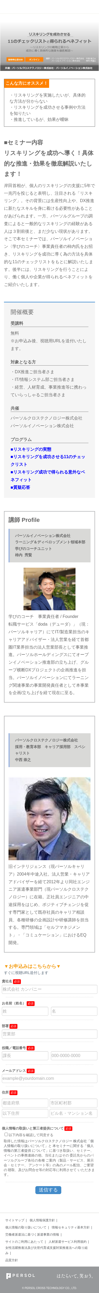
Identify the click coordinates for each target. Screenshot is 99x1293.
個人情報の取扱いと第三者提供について (33, 1128)
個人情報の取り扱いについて (25, 1227)
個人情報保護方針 (42, 1220)
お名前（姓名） (14, 1003)
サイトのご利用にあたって (24, 1242)
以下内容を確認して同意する (31, 1135)
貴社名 (7, 981)
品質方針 (11, 1260)
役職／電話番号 (14, 1048)
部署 (5, 1026)
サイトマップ (14, 1220)
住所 (5, 1092)
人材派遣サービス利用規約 (68, 1242)
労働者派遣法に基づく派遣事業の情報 (32, 1234)
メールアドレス (14, 1071)
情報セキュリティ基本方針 (71, 1227)
